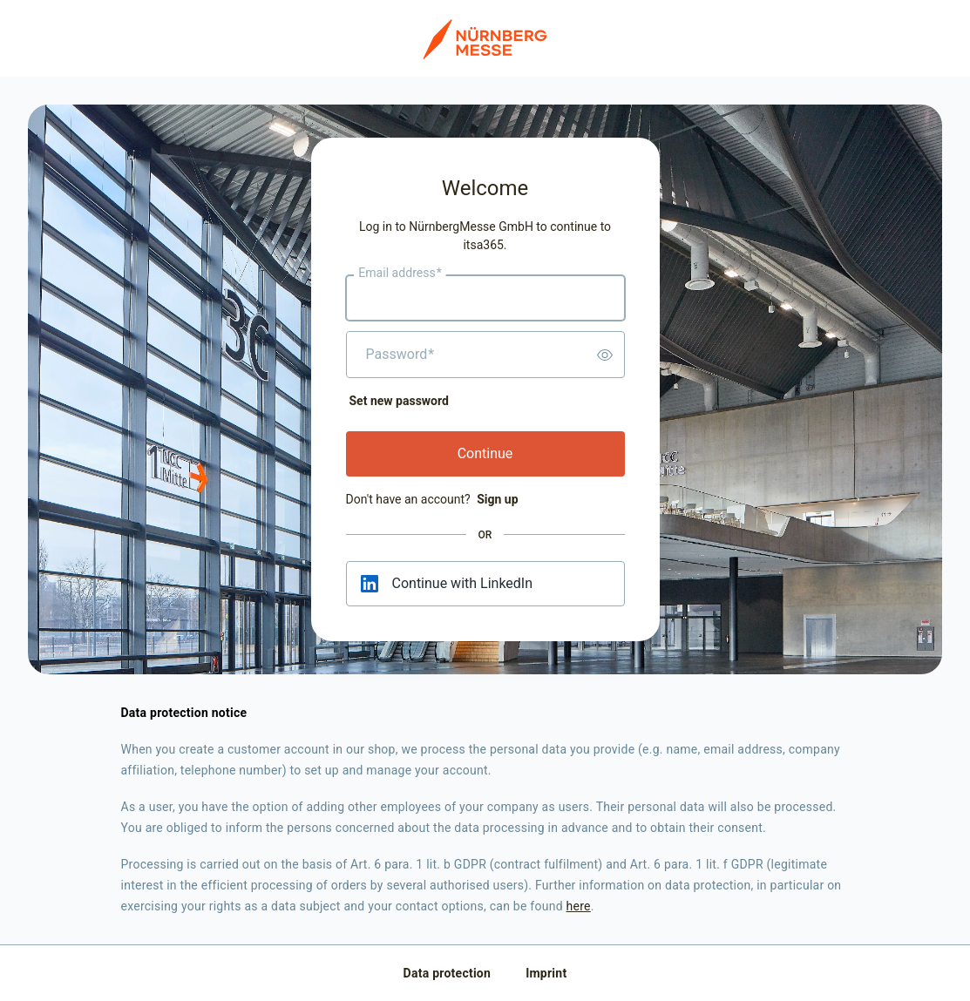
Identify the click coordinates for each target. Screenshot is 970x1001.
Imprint (546, 973)
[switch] (605, 354)
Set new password (399, 401)
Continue (485, 453)
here (578, 906)
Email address (399, 274)
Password (400, 354)
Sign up (497, 499)
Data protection (448, 973)
